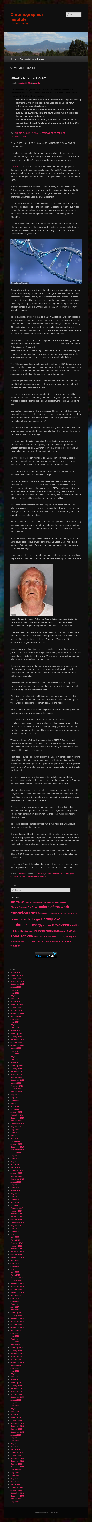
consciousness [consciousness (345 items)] (25, 913)
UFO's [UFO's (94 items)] (33, 941)
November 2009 (17, 1461)
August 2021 (15, 1095)
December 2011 (17, 1388)
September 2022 (17, 1080)
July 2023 (14, 1051)
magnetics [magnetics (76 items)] (39, 931)
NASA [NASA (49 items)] (69, 931)
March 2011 (15, 1415)
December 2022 (17, 1071)
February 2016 (16, 1243)
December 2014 (17, 1284)
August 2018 (15, 1182)
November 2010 (17, 1426)
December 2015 (17, 1249)
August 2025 (15, 987)
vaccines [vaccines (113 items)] (43, 941)
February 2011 (16, 1417)
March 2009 (15, 1484)
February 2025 (16, 1004)
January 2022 (16, 1089)
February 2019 (16, 1170)
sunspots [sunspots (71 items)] (71, 937)
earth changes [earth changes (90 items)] (32, 919)
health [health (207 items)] (15, 930)
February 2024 (16, 1033)
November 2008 (17, 1496)
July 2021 (14, 1097)
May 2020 (14, 1135)
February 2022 (16, 1086)
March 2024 (15, 1031)
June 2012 (14, 1371)
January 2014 (16, 1316)
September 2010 (17, 1432)
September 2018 (17, 1179)
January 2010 (16, 1455)
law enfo (22, 876)
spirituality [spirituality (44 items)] (61, 937)
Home (13, 59)
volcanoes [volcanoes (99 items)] (65, 941)
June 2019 (14, 1159)
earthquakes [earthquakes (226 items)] (20, 925)
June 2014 (14, 1301)
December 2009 (17, 1458)
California (14, 166)
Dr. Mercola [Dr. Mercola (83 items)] (16, 919)
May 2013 (14, 1339)
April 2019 (14, 1164)
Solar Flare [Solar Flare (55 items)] (38, 937)
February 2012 (16, 1382)
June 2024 (14, 1022)
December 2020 (17, 1115)
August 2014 (15, 1295)
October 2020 (16, 1121)
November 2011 (17, 1391)
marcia (37, 83)
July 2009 (14, 1473)
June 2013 (14, 1336)
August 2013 (15, 1330)
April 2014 (14, 1307)
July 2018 (14, 1185)
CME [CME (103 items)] (30, 907)
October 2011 (16, 1394)
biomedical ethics (52, 874)
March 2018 (15, 1191)
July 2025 (14, 990)
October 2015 (16, 1255)
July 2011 (14, 1403)
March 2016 (15, 1240)
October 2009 (16, 1464)
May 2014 (14, 1304)
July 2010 (14, 1438)
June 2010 (14, 1441)
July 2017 (14, 1196)
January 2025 (16, 1007)
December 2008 (17, 1493)
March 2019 (15, 1167)
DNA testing (64, 874)
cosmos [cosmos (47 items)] (43, 914)
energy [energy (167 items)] (37, 925)
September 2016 (17, 1223)
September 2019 (17, 1150)
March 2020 (15, 1141)
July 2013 (14, 1333)
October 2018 (16, 1176)
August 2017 (15, 1193)
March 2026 (15, 972)
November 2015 (17, 1252)
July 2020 (14, 1130)
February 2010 (16, 1452)
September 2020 (17, 1124)
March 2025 (15, 1002)
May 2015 (14, 1269)
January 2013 (16, 1351)
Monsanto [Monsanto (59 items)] (62, 931)
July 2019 (14, 1156)
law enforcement (32, 876)
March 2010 (15, 1449)
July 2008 (14, 1502)
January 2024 (16, 1036)
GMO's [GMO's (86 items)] (67, 925)
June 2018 (14, 1188)
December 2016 (17, 1214)
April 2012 (14, 1377)
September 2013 (17, 1327)
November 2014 (17, 1286)
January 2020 (16, 1144)
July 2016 (14, 1228)
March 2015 (15, 1275)
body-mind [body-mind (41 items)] (56, 902)
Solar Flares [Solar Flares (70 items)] (50, 937)
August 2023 (15, 1048)
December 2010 (17, 1423)
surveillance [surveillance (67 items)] (16, 942)
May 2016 (14, 1234)
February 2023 (16, 1066)
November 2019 (17, 1147)
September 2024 (17, 1013)
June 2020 (14, 1132)
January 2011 (16, 1420)
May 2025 (14, 996)
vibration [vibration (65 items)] (54, 942)
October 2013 (16, 1324)
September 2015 (17, 1257)
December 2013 (17, 1319)
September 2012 (17, 1362)
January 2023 (16, 1068)
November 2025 (17, 981)
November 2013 (17, 1321)
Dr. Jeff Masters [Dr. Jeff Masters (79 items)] (68, 913)
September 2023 (17, 1045)
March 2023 (15, 1063)
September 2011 (17, 1397)
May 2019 (14, 1161)
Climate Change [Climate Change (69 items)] (18, 907)
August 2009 (15, 1470)
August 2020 (15, 1127)
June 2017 (14, 1199)
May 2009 (14, 1479)
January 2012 (16, 1385)
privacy (43, 876)
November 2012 (17, 1356)
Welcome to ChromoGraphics (32, 59)
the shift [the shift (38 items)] (26, 942)
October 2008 (16, 1499)
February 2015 (16, 1278)
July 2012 (14, 1368)
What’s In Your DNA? (28, 78)
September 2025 (17, 984)
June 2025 (14, 993)
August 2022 (15, 1083)
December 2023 (17, 1039)
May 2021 (14, 1103)
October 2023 (16, 1042)
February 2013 (16, 1348)
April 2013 (14, 1342)
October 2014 (16, 1289)
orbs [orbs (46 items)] (74, 931)
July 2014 (14, 1298)
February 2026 (16, 975)
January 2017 (16, 1211)
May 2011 (14, 1409)
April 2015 (14, 1272)
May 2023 (14, 1057)
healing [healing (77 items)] (75, 925)
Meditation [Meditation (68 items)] (51, 931)
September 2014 (17, 1292)
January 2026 (16, 978)
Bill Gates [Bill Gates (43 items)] (47, 902)
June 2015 (14, 1266)
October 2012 (16, 1359)
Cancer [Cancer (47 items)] (63, 902)
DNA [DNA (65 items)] (56, 913)
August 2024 (15, 1016)
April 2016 (14, 1237)
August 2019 (15, 1153)
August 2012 (15, 1365)
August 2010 (15, 1435)
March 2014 (15, 1310)
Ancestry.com (38, 874)
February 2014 (16, 1313)
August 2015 (15, 1260)
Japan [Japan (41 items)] (31, 931)
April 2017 (14, 1202)
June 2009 (14, 1476)
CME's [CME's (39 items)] (36, 907)
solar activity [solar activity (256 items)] (21, 936)
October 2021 (16, 1092)
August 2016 (15, 1226)
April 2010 (14, 1446)
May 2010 (14, 1444)
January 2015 (16, 1281)
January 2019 (16, 1173)
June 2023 (14, 1054)
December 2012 (17, 1353)
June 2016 (14, 1231)
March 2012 (15, 1380)
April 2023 (14, 1060)
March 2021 (15, 1109)
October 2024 (16, 1010)
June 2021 (14, 1100)
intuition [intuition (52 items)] (24, 931)
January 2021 (16, 1112)
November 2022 (17, 1074)
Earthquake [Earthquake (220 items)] (50, 919)
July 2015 (14, 1263)
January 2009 (16, 1490)
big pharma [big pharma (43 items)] (38, 902)
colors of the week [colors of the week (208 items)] (54, 907)
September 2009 (17, 1467)
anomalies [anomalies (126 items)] (17, 901)
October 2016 (16, 1220)
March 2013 (15, 1345)
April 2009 (14, 1481)
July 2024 (14, 1019)
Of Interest (22, 874)
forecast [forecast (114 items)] (57, 924)
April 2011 (14, 1412)
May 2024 (14, 1025)
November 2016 (17, 1217)
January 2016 (16, 1246)
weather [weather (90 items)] (15, 945)
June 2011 (14, 1406)
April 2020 (14, 1138)
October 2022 (16, 1077)
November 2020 (17, 1118)
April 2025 (14, 999)
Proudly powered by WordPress (46, 1512)
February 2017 (16, 1208)
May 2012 (14, 1374)
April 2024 (14, 1028)
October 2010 (16, 1429)
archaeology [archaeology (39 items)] (29, 902)
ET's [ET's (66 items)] (45, 925)
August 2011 (15, 1400)
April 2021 (14, 1106)
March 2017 (15, 1205)
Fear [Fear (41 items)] (49, 925)
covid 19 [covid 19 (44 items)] (50, 914)
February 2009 (16, 1487)
